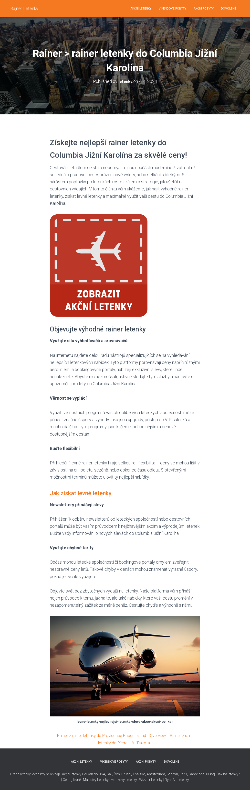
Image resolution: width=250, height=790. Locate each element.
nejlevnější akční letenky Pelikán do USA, (76, 774)
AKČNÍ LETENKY (140, 8)
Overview (160, 735)
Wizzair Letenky (151, 779)
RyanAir (171, 779)
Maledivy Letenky (96, 779)
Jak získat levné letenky (85, 493)
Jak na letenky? (228, 774)
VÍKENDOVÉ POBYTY (172, 8)
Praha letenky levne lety (27, 774)
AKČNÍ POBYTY (204, 8)
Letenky (183, 779)
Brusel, (126, 774)
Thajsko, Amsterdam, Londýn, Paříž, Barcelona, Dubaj (173, 774)
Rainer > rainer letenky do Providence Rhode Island (99, 735)
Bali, (109, 774)
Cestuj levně (72, 779)
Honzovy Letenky (124, 779)
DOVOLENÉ (228, 8)
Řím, (117, 774)
